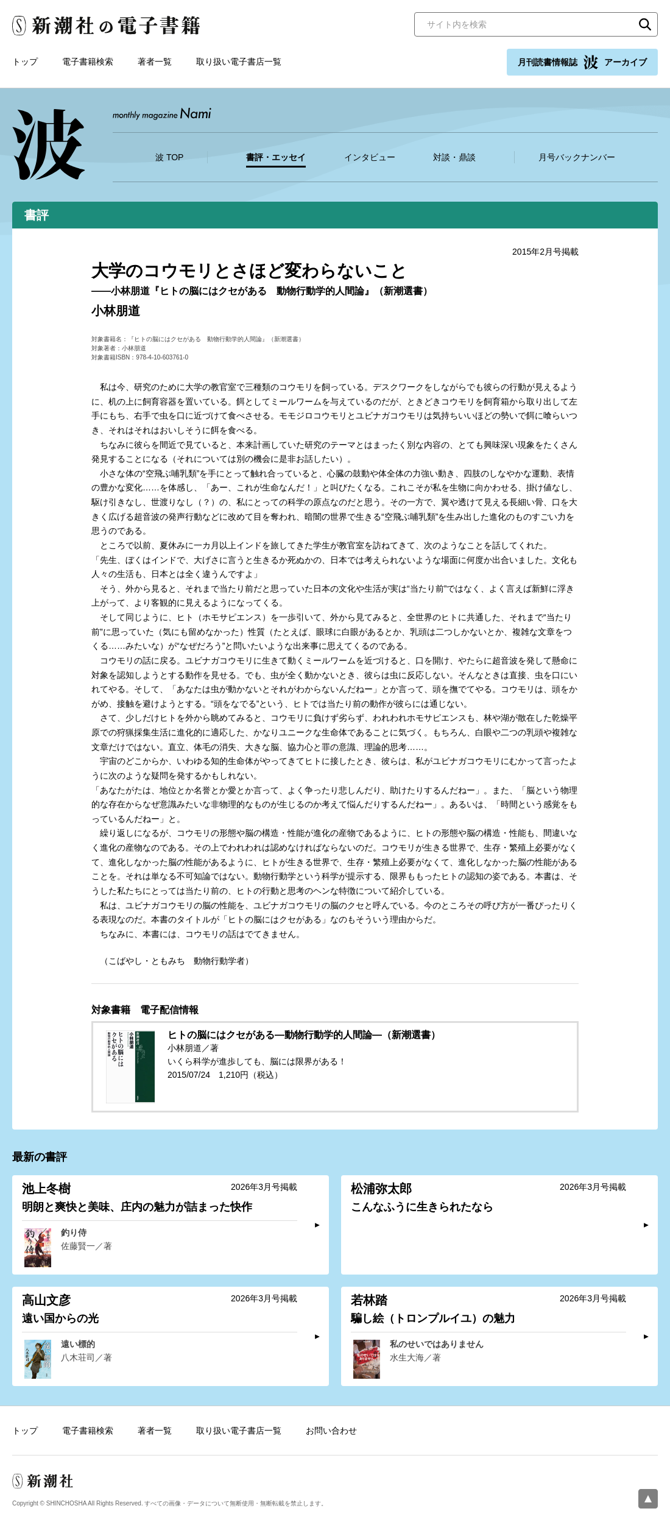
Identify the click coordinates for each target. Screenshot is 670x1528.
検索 (645, 24)
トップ (25, 61)
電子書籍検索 (87, 61)
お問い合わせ (331, 1430)
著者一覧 (155, 61)
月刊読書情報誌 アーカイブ (582, 62)
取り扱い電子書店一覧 (238, 61)
